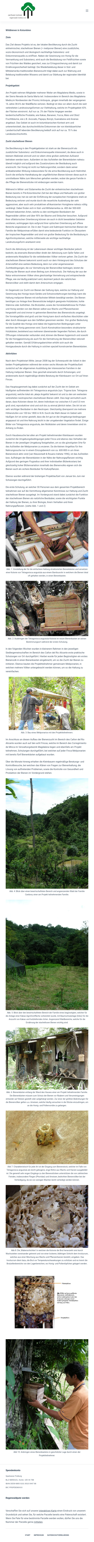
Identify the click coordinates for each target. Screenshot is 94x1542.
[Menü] (87, 10)
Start (27, 1535)
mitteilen (38, 1522)
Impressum (39, 1535)
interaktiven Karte (48, 1510)
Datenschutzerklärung (58, 1535)
